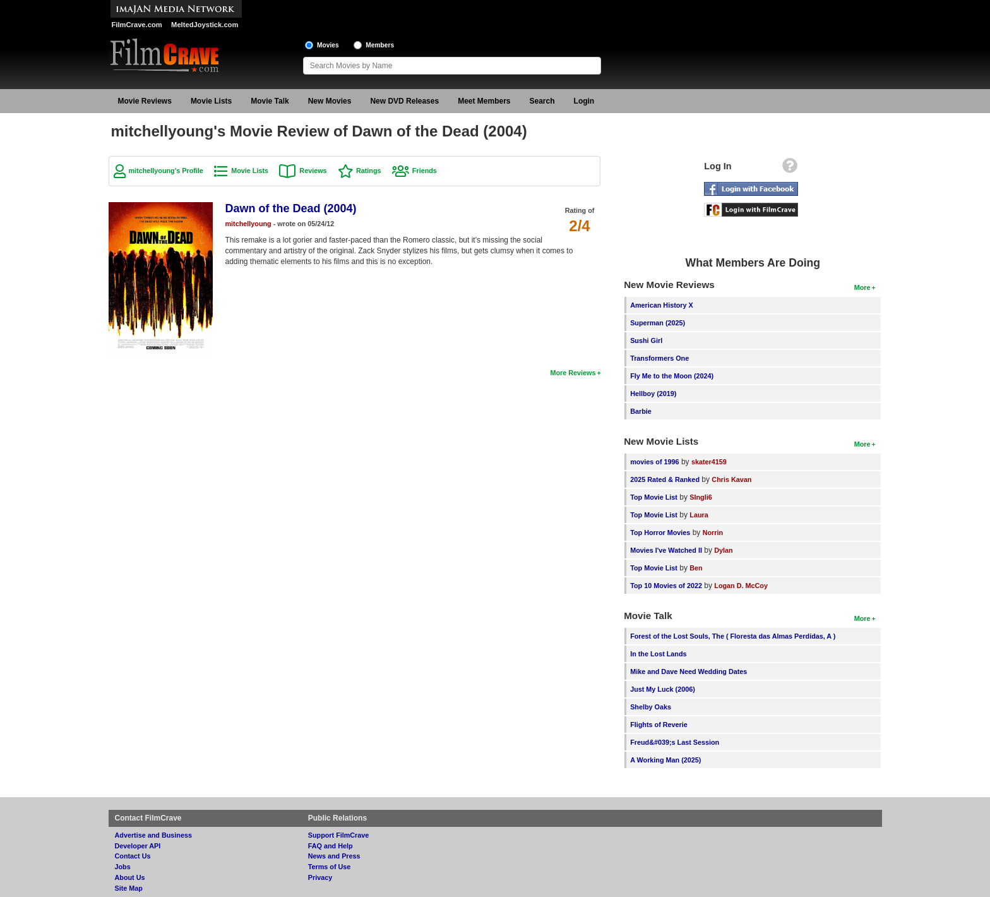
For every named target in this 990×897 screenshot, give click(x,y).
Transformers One (659, 358)
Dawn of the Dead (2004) (291, 208)
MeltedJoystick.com (204, 24)
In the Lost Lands (658, 654)
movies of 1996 (654, 462)
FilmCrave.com (137, 24)
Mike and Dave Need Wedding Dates (688, 671)
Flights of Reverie (659, 724)
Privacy (320, 877)
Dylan (723, 550)
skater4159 (709, 462)
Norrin (713, 532)
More (862, 287)
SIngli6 (700, 497)
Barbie (641, 411)
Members (380, 45)
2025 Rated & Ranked (665, 479)
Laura (698, 515)
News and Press (334, 856)
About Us (130, 877)
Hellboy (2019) (653, 393)
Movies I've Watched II (666, 550)
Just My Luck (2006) (662, 689)
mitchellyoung (248, 223)
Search (542, 101)
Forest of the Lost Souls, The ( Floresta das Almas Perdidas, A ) (732, 636)
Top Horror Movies (660, 532)
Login (584, 101)
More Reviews (572, 372)
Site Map (129, 888)
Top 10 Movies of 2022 (666, 585)
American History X (661, 305)
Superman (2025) (657, 323)
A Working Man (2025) (665, 760)
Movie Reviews (145, 101)
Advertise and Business (153, 835)
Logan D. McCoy (741, 585)
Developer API (138, 846)
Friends (424, 170)
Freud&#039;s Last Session (674, 742)
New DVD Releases (404, 101)
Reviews (312, 170)
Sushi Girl (646, 340)
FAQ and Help (330, 846)
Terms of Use (329, 866)
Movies (328, 45)
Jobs (123, 866)
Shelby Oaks (650, 707)
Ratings (368, 170)
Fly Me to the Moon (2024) (671, 376)
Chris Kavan (731, 479)
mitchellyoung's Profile (166, 170)
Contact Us (133, 856)
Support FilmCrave (338, 835)
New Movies (330, 101)
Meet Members (484, 101)
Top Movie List (653, 497)
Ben (695, 568)
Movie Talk (270, 101)
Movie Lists (211, 101)
